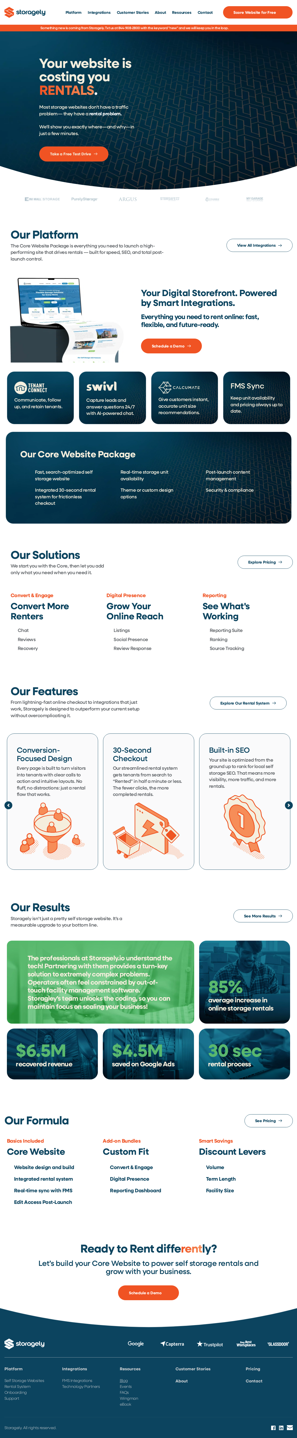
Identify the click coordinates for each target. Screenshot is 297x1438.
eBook (125, 1404)
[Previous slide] (8, 805)
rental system (163, 768)
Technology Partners (81, 1386)
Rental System (17, 1386)
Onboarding (15, 1392)
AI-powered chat (115, 413)
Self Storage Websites (24, 1380)
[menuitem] (73, 12)
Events (126, 1386)
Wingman (129, 1398)
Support (12, 1398)
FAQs (124, 1392)
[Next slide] (289, 805)
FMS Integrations (77, 1380)
